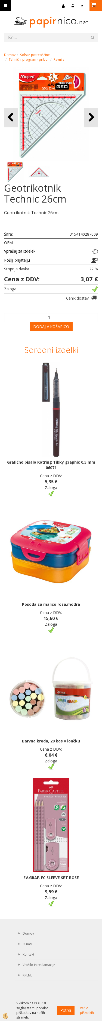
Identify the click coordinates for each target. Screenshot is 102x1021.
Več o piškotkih (87, 1010)
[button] (91, 117)
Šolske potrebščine (35, 54)
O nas (27, 944)
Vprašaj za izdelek (19, 251)
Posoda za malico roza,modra (51, 604)
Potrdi (65, 1010)
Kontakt (28, 954)
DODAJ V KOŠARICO (51, 326)
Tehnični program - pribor (29, 59)
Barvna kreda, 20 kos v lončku (51, 741)
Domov (10, 54)
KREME (27, 975)
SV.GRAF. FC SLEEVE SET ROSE (51, 877)
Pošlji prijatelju (17, 260)
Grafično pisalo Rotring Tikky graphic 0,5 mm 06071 (51, 465)
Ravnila (59, 59)
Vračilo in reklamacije (39, 965)
